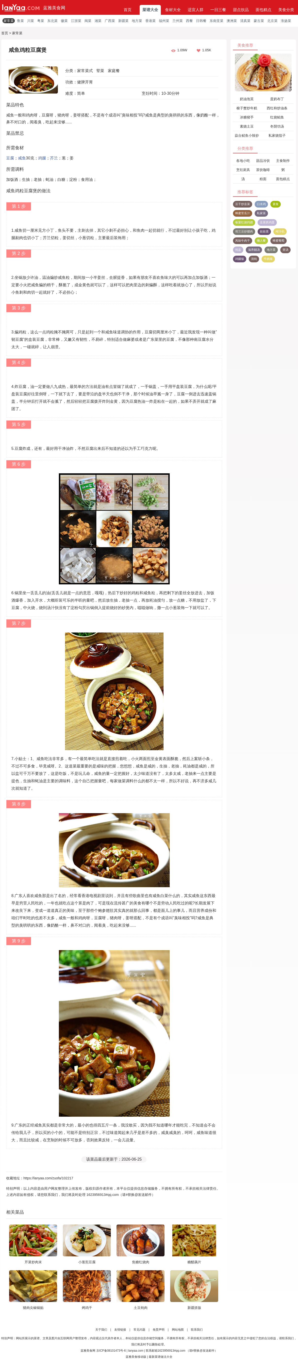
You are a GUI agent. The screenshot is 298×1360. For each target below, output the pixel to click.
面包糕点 (263, 10)
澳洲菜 (232, 21)
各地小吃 (243, 161)
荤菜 (100, 71)
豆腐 (10, 158)
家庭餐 (114, 71)
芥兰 (54, 158)
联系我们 (197, 1329)
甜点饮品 (241, 10)
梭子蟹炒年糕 (246, 108)
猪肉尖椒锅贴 (33, 1308)
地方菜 (137, 21)
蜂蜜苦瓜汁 (242, 213)
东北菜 (52, 21)
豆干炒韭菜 (242, 204)
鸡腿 (42, 158)
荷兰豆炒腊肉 (244, 231)
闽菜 (87, 21)
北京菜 (272, 21)
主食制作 (283, 161)
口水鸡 (261, 204)
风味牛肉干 (242, 240)
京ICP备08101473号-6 (111, 1350)
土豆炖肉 (141, 1308)
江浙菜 (76, 21)
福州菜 (164, 21)
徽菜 (64, 21)
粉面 (263, 179)
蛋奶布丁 (277, 99)
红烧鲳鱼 (277, 117)
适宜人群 (195, 10)
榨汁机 (280, 231)
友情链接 (120, 1329)
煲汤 (285, 249)
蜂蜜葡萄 (278, 240)
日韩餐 (201, 21)
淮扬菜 (286, 21)
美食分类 (286, 10)
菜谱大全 (150, 10)
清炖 (254, 259)
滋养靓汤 (254, 249)
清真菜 (245, 21)
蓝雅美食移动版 (136, 1357)
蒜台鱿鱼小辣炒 (247, 135)
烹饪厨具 (243, 170)
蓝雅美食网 (54, 7)
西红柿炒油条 (277, 108)
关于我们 (101, 1329)
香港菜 (150, 21)
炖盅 (238, 249)
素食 (276, 204)
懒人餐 (261, 240)
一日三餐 (218, 10)
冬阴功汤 (277, 126)
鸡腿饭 (239, 259)
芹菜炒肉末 (33, 1262)
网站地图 (178, 1329)
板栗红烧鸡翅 (244, 222)
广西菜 (110, 21)
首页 (128, 10)
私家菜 (261, 213)
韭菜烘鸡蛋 (267, 222)
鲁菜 (20, 21)
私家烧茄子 (277, 135)
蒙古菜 (259, 21)
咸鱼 (22, 158)
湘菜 (98, 21)
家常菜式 (85, 71)
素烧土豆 (247, 126)
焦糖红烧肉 (140, 1262)
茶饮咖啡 (263, 170)
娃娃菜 (264, 231)
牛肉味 (268, 259)
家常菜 (8, 21)
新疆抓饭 (194, 1308)
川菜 (30, 21)
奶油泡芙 (247, 99)
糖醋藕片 (194, 1262)
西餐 (189, 21)
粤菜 (40, 21)
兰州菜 (177, 21)
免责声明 (159, 1329)
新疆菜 (123, 21)
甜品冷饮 (263, 161)
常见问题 (139, 1329)
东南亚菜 (216, 21)
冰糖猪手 (247, 117)
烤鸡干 (87, 1308)
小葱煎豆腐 (87, 1262)
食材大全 (173, 10)
